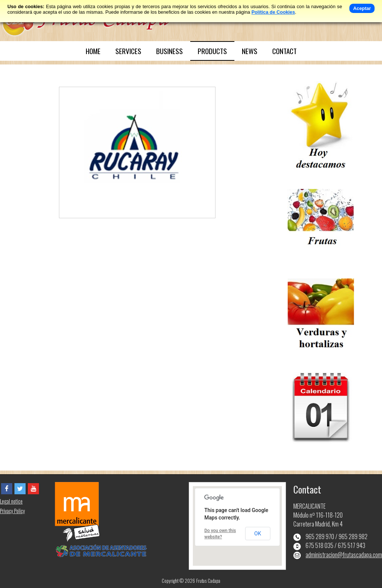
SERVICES (128, 51)
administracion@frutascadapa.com (344, 554)
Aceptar (362, 8)
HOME (93, 51)
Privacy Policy (12, 511)
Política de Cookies (273, 12)
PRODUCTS (212, 51)
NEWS (249, 51)
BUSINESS (169, 51)
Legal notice (11, 501)
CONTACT (284, 51)
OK (257, 533)
